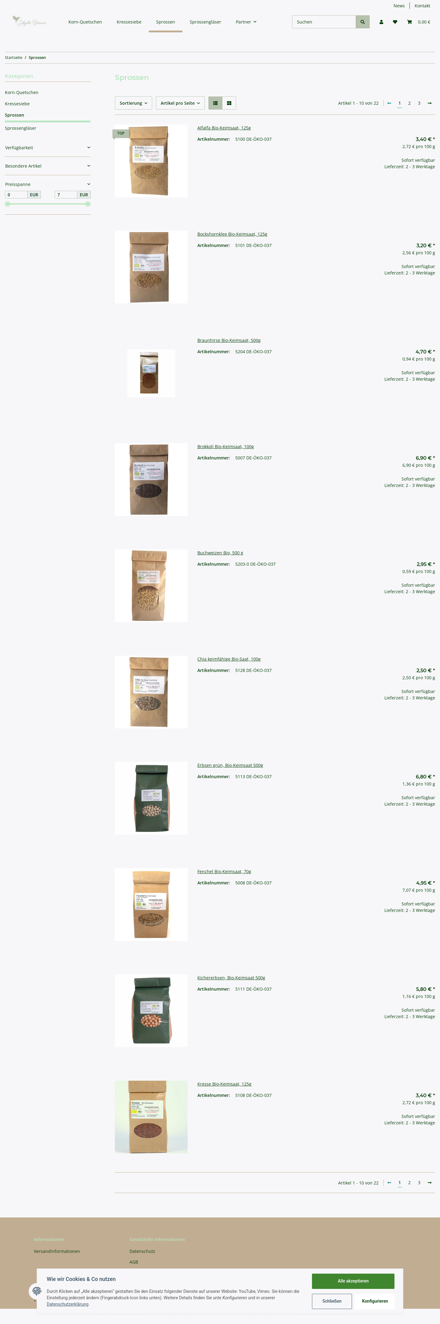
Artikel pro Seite (178, 103)
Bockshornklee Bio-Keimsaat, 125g (232, 234)
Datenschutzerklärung (67, 1304)
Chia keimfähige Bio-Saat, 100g (229, 659)
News (399, 6)
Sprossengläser (20, 128)
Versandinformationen (57, 1251)
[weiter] (429, 103)
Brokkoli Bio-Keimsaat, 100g (225, 446)
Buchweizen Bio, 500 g (220, 553)
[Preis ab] (16, 195)
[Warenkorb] (418, 21)
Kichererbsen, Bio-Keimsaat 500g (231, 978)
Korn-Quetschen (21, 92)
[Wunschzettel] (395, 21)
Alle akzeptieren (353, 1281)
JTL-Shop (408, 1316)
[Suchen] (324, 21)
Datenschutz (142, 1251)
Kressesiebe (17, 104)
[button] (381, 21)
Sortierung (131, 103)
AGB (134, 1262)
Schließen (332, 1301)
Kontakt (422, 6)
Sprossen (14, 115)
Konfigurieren (375, 1301)
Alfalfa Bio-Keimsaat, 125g (224, 128)
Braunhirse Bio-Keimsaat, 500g (229, 340)
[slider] (7, 203)
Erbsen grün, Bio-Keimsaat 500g (230, 765)
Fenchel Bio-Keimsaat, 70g (224, 871)
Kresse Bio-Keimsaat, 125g (224, 1084)
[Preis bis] (66, 195)
